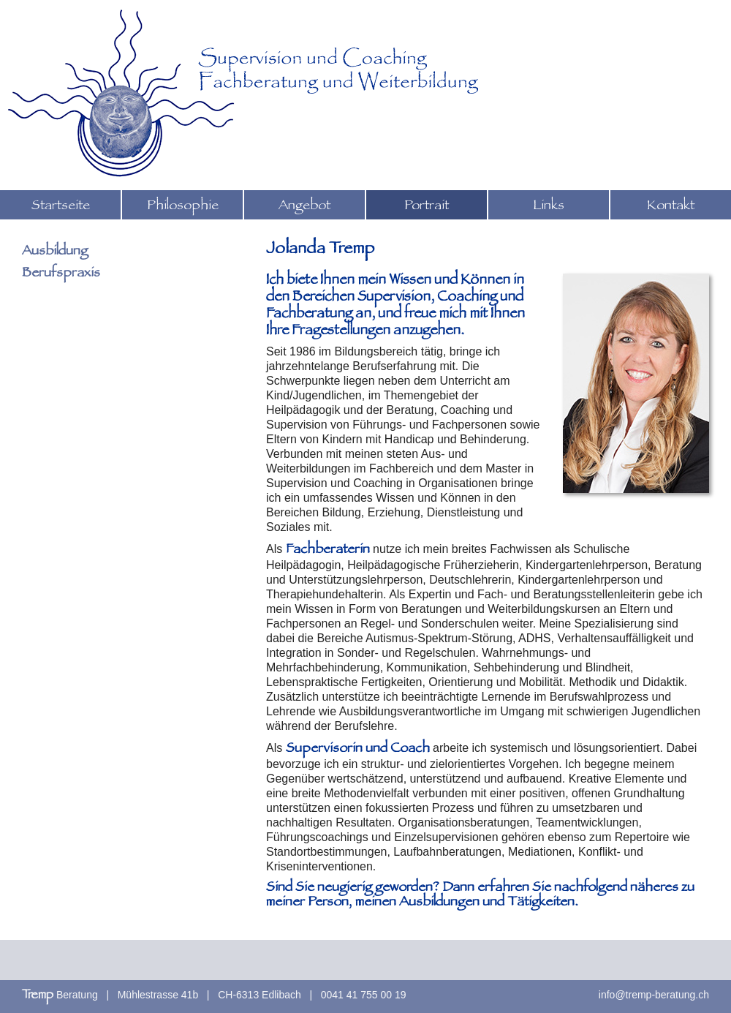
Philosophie (183, 207)
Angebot (304, 207)
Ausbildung (55, 252)
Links (548, 207)
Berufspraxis (61, 274)
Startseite (60, 207)
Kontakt (670, 207)
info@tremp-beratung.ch (654, 995)
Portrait (426, 207)
